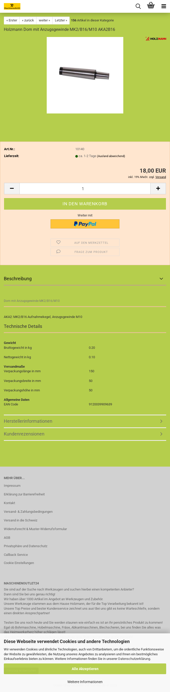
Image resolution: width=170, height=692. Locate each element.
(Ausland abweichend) (111, 156)
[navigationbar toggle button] (163, 6)
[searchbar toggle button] (138, 6)
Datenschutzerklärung (134, 659)
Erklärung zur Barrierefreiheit (24, 494)
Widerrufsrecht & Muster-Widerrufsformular (35, 529)
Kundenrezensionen (24, 434)
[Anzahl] (85, 188)
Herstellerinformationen (28, 421)
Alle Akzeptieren (85, 669)
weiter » (44, 20)
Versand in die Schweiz (20, 520)
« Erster (11, 20)
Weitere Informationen (85, 682)
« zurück (28, 20)
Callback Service (16, 555)
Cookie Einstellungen (19, 563)
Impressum (12, 486)
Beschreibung (18, 278)
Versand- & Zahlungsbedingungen (28, 512)
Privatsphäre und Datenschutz (25, 546)
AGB (7, 538)
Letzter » (61, 20)
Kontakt (9, 503)
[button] (11, 188)
